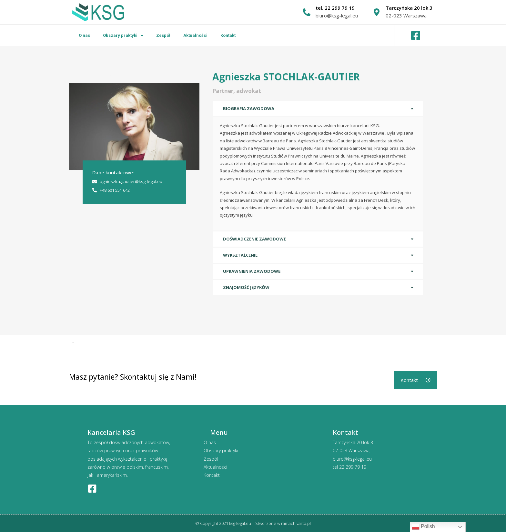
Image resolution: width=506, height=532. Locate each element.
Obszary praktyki (123, 35)
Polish (423, 527)
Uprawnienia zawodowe (251, 271)
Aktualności (195, 35)
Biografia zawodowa (248, 108)
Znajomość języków (246, 287)
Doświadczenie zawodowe (254, 239)
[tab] (318, 108)
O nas (84, 35)
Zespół (163, 35)
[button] (415, 380)
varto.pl (304, 523)
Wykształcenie (240, 255)
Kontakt (228, 35)
